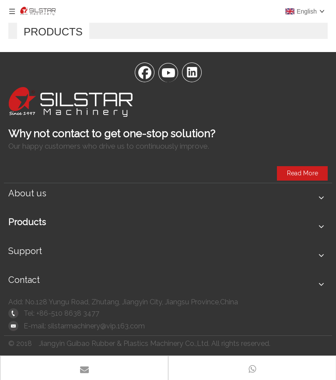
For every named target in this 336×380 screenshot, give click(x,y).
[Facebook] (144, 71)
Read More (302, 173)
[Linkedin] (191, 71)
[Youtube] (168, 71)
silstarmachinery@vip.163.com (96, 326)
